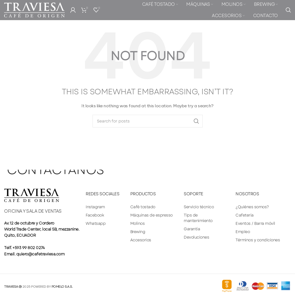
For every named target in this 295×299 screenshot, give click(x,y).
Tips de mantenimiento (198, 217)
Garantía (192, 229)
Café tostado (142, 207)
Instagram (95, 207)
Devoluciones (196, 237)
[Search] (288, 12)
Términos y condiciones (258, 240)
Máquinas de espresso (151, 215)
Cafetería (245, 215)
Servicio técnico (199, 207)
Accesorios (140, 240)
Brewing (137, 231)
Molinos (137, 223)
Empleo (243, 231)
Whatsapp (95, 223)
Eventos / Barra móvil (255, 223)
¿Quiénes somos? (252, 207)
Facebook (95, 215)
